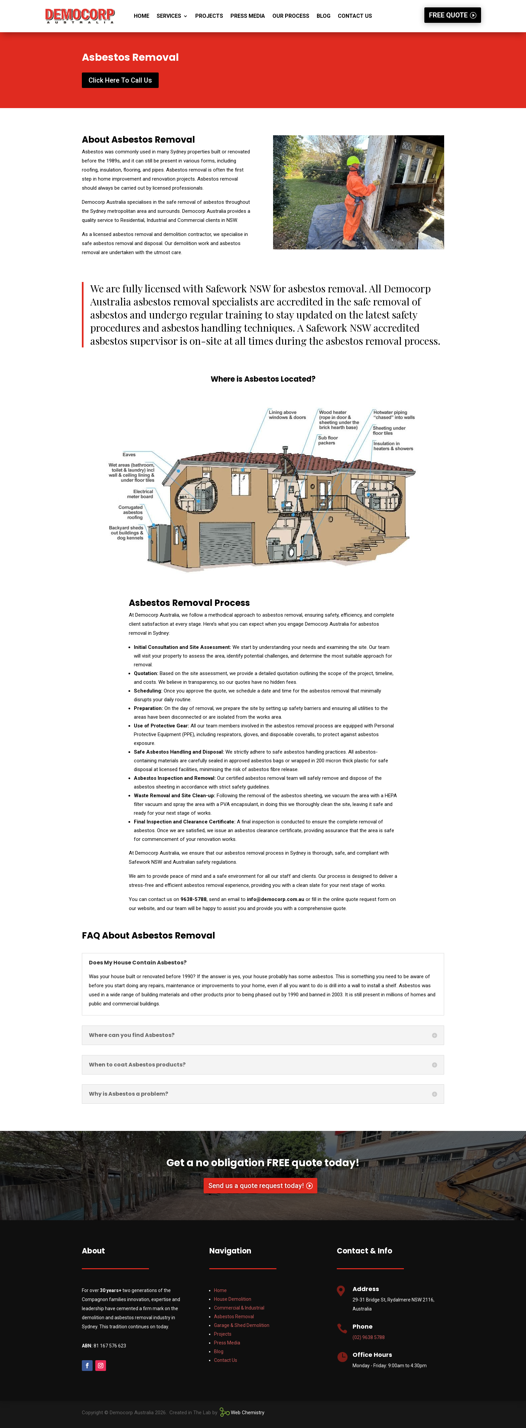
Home (141, 16)
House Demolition (232, 1299)
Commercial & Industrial (239, 1308)
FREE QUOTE (448, 15)
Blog (323, 16)
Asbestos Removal (234, 1316)
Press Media (227, 1342)
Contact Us (355, 16)
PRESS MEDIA (247, 16)
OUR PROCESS (290, 16)
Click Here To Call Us (120, 80)
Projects (209, 16)
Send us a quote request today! (256, 1186)
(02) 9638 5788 (369, 1337)
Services (169, 16)
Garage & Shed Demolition (241, 1325)
